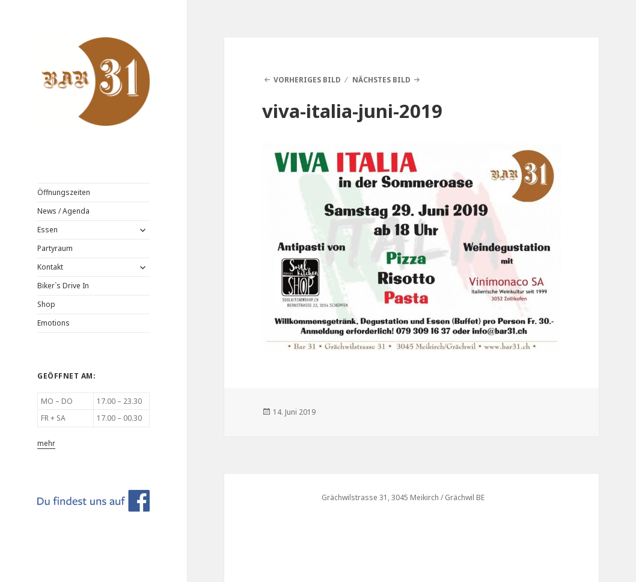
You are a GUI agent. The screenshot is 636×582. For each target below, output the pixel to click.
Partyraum (55, 248)
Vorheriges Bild (307, 80)
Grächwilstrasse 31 (355, 497)
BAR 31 (60, 46)
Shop (46, 304)
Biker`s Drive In (63, 285)
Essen (47, 229)
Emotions (53, 323)
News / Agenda (63, 211)
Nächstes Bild (381, 80)
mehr (46, 443)
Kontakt (50, 267)
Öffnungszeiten (63, 192)
